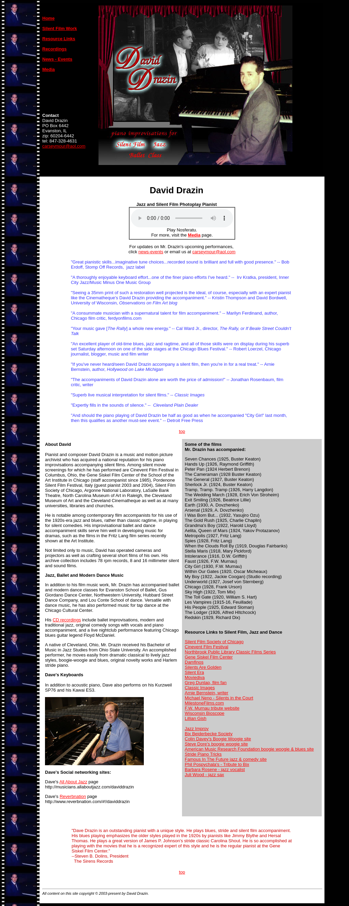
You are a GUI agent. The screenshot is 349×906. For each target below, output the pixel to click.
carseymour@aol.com (64, 146)
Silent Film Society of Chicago (214, 641)
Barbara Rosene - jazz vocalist (215, 769)
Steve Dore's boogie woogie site (216, 743)
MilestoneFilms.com (204, 703)
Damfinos (194, 662)
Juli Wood (194, 774)
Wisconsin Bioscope (204, 713)
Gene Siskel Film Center (209, 657)
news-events (150, 251)
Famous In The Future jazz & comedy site (226, 759)
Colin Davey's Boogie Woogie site (218, 738)
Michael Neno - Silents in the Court (219, 697)
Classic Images (200, 687)
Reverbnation (73, 796)
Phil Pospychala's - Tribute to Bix (217, 764)
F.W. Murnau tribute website (212, 708)
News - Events (57, 59)
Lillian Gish (196, 718)
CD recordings (66, 619)
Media (194, 235)
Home (48, 18)
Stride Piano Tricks (203, 754)
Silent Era (194, 672)
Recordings (54, 48)
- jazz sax (214, 774)
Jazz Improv (197, 728)
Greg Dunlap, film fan (206, 682)
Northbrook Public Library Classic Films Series (230, 651)
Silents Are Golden (203, 667)
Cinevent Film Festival (206, 646)
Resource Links (58, 38)
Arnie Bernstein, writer (206, 692)
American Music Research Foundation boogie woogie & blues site (249, 749)
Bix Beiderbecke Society (208, 733)
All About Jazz (73, 781)
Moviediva (195, 677)
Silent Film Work (59, 28)
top (182, 431)
